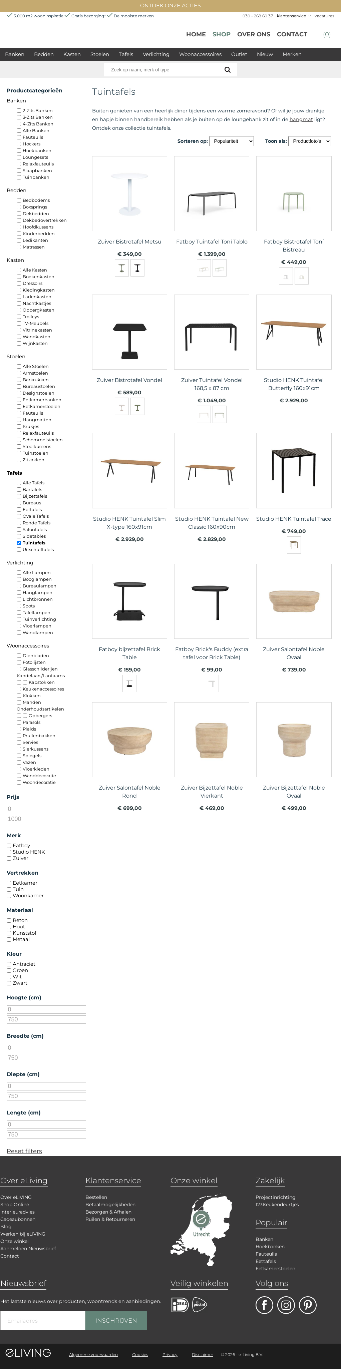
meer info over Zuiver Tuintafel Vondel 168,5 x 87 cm (212, 345)
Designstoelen (38, 393)
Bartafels (32, 489)
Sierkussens (35, 749)
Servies (30, 742)
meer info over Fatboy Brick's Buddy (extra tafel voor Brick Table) (212, 614)
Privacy (170, 1354)
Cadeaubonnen (17, 1219)
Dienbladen (36, 655)
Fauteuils (33, 137)
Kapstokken (42, 682)
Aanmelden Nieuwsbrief (28, 1249)
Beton (20, 920)
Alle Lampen (37, 572)
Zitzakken (33, 459)
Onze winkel (14, 1241)
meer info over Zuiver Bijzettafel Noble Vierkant (212, 752)
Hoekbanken (37, 150)
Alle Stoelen (36, 366)
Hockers (31, 143)
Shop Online (14, 1205)
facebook (264, 1305)
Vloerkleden (36, 769)
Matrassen (34, 247)
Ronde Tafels (36, 522)
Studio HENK (29, 852)
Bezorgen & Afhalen (108, 1212)
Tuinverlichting (39, 619)
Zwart (20, 983)
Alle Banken (36, 130)
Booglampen (37, 579)
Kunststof (24, 933)
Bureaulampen (39, 585)
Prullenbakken (39, 735)
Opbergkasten (38, 310)
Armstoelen (35, 373)
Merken (292, 54)
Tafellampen (36, 612)
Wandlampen (38, 632)
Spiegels (32, 755)
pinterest (308, 1305)
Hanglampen (37, 592)
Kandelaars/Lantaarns (41, 675)
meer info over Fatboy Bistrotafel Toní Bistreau (294, 206)
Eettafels (32, 509)
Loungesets (35, 157)
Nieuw (265, 54)
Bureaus (32, 502)
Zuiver (20, 858)
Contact (292, 34)
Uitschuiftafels (38, 549)
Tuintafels (34, 542)
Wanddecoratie (39, 775)
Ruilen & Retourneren (110, 1219)
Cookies (140, 1354)
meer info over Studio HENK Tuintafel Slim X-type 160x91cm (129, 483)
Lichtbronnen (38, 599)
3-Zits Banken (38, 117)
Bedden (44, 54)
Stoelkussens (37, 446)
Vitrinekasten (37, 330)
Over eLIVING (16, 1197)
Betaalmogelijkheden (110, 1205)
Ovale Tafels (36, 516)
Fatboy (21, 845)
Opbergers (40, 715)
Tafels (126, 54)
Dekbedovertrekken (45, 220)
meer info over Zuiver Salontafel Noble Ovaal (294, 614)
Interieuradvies (17, 1212)
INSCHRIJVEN (116, 1320)
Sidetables (34, 536)
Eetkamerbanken (42, 399)
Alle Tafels (33, 482)
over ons (253, 34)
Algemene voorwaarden (93, 1354)
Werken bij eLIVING (22, 1234)
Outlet (239, 54)
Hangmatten (37, 419)
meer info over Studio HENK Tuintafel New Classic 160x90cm (212, 483)
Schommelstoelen (43, 439)
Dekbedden (36, 213)
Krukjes (31, 426)
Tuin (18, 889)
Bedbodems (36, 200)
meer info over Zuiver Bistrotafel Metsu (129, 206)
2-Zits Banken (38, 110)
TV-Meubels (35, 323)
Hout (19, 926)
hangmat (301, 119)
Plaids (29, 729)
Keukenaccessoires (43, 689)
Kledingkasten (39, 290)
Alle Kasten (35, 270)
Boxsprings (35, 206)
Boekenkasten (38, 276)
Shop (222, 34)
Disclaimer (202, 1354)
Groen (20, 970)
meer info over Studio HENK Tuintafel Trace (294, 483)
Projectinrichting (276, 1197)
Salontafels (35, 529)
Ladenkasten (37, 296)
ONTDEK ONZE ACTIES (170, 5)
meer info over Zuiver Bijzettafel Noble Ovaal (294, 752)
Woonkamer (28, 895)
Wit (17, 976)
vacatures (324, 15)
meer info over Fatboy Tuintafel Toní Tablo (212, 206)
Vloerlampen (37, 625)
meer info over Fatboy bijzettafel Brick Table (129, 614)
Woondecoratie (39, 782)
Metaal (21, 939)
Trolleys (31, 316)
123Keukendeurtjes (277, 1205)
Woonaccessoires (200, 54)
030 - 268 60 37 (258, 15)
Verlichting (156, 54)
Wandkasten (36, 336)
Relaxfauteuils (38, 163)
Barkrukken (36, 379)
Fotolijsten (34, 662)
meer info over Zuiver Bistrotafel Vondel (129, 345)
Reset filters (24, 1151)
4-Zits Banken (38, 123)
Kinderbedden (39, 233)
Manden (32, 702)
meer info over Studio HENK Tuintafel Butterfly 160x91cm (294, 345)
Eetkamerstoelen (41, 406)
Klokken (32, 695)
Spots (29, 605)
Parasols (31, 722)
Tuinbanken (36, 177)
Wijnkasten (35, 343)
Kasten (72, 54)
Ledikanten (35, 240)
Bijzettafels (35, 496)
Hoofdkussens (38, 227)
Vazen (29, 762)
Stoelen (99, 54)
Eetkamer (25, 883)
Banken (14, 54)
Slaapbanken (37, 170)
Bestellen (96, 1197)
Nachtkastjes (37, 303)
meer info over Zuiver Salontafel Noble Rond (129, 752)
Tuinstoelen (35, 453)
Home (196, 34)
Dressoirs (32, 283)
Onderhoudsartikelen (40, 709)
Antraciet (24, 964)
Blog (6, 1227)
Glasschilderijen (40, 668)
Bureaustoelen (39, 386)
